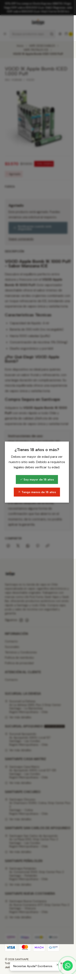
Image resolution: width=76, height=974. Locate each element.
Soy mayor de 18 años (38, 494)
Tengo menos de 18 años (38, 507)
